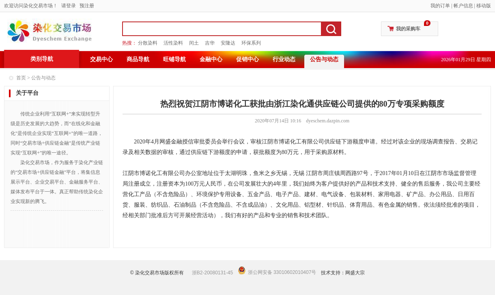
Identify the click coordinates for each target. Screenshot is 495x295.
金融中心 (211, 59)
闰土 (194, 43)
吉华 (210, 43)
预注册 (87, 6)
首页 (21, 78)
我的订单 (440, 6)
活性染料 (173, 43)
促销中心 (247, 59)
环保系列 (251, 43)
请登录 (68, 6)
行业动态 (284, 59)
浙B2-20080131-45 (212, 273)
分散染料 (147, 43)
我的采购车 (408, 29)
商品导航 (138, 59)
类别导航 (41, 59)
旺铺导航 (174, 59)
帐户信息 (463, 6)
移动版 (483, 6)
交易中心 (101, 59)
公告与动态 (324, 59)
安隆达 (228, 43)
